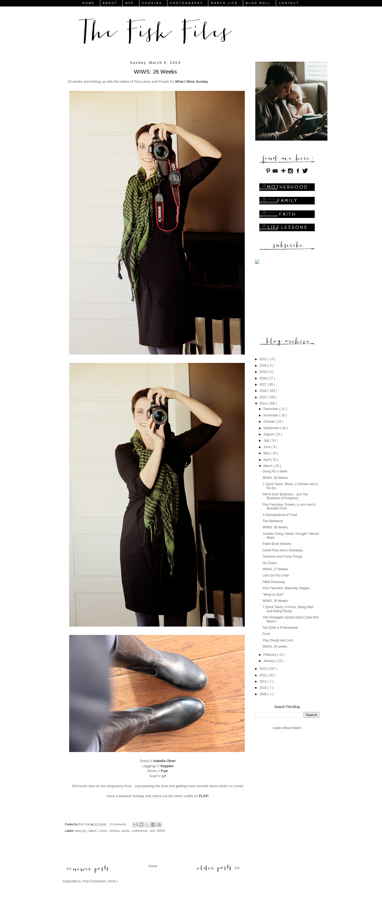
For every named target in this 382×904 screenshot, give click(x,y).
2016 (264, 391)
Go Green (270, 563)
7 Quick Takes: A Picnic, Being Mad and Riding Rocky (288, 609)
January (269, 661)
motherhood (140, 830)
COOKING (152, 3)
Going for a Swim (275, 471)
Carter (103, 830)
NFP (129, 3)
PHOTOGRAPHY (186, 3)
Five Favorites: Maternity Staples (286, 588)
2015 (264, 397)
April (267, 460)
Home (153, 866)
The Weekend (273, 521)
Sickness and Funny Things (282, 556)
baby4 (93, 830)
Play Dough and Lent (278, 640)
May (266, 453)
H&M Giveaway (274, 582)
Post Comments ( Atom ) (100, 881)
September (271, 428)
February (270, 655)
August (268, 434)
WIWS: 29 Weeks (275, 478)
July (266, 440)
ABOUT (110, 3)
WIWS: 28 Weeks (275, 527)
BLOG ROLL (258, 3)
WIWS (161, 830)
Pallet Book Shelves (277, 544)
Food (266, 634)
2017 (264, 384)
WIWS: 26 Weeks (275, 601)
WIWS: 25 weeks (275, 646)
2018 (264, 378)
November (271, 415)
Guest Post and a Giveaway (283, 550)
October (269, 421)
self (152, 830)
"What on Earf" (273, 595)
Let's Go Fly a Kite (276, 575)
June (267, 447)
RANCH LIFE (224, 3)
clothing (114, 830)
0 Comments (118, 824)
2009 (264, 694)
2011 (264, 681)
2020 (264, 365)
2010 (264, 688)
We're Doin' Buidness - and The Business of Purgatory (285, 496)
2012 (264, 675)
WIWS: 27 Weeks (275, 569)
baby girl (81, 830)
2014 (264, 403)
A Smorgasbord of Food (280, 515)
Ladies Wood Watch (287, 728)
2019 (264, 372)
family (126, 830)
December (271, 409)
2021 (264, 359)
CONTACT (289, 3)
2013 (264, 669)
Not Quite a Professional (280, 628)
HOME (88, 3)
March (268, 466)
